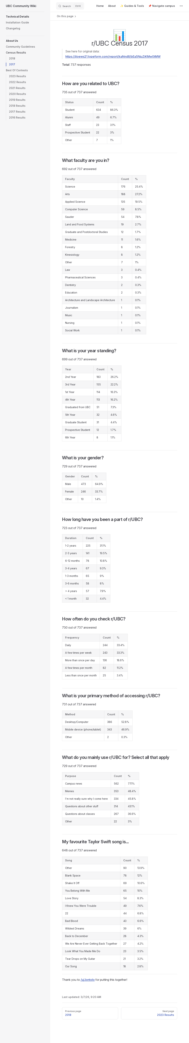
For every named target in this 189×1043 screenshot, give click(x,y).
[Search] (70, 6)
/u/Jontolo (88, 980)
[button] (25, 17)
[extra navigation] (181, 6)
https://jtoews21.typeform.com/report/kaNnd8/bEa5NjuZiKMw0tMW (113, 56)
